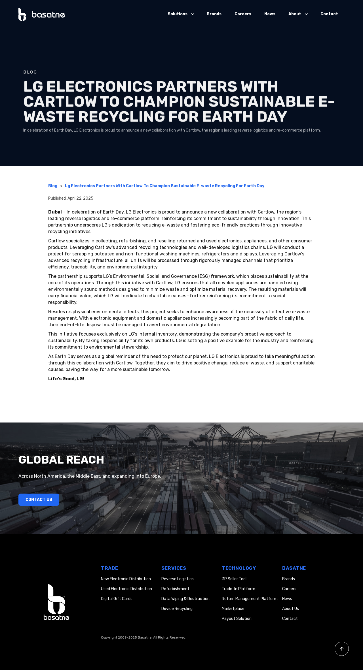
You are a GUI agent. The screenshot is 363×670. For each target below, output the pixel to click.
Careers (243, 14)
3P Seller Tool (234, 579)
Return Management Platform (250, 598)
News (269, 14)
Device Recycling (177, 608)
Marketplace (233, 608)
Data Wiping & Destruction (185, 598)
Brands (214, 14)
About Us (290, 608)
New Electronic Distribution (126, 579)
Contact (329, 14)
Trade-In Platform (238, 588)
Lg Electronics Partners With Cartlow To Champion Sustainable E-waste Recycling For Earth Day (164, 185)
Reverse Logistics (177, 579)
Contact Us (39, 499)
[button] (180, 14)
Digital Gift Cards (116, 598)
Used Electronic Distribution (126, 588)
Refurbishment (175, 588)
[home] (41, 14)
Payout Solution (237, 618)
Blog (52, 185)
